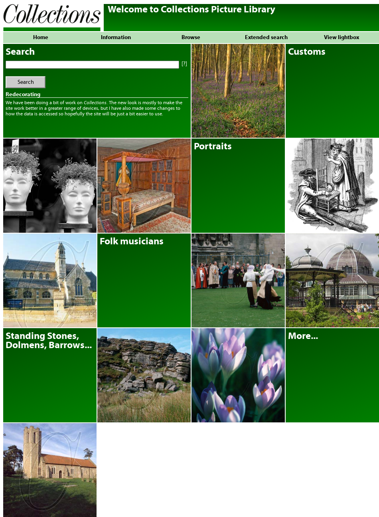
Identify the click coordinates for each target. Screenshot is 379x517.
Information (116, 37)
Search (26, 82)
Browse (191, 37)
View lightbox (341, 37)
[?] (183, 64)
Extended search (266, 37)
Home (40, 37)
